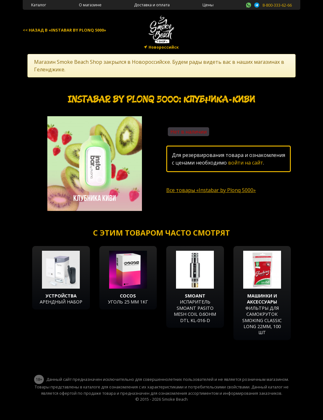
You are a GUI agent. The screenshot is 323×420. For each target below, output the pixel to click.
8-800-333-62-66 (277, 5)
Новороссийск (164, 47)
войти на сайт (245, 162)
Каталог (38, 5)
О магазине (90, 5)
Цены (208, 5)
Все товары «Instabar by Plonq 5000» (211, 190)
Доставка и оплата (152, 5)
